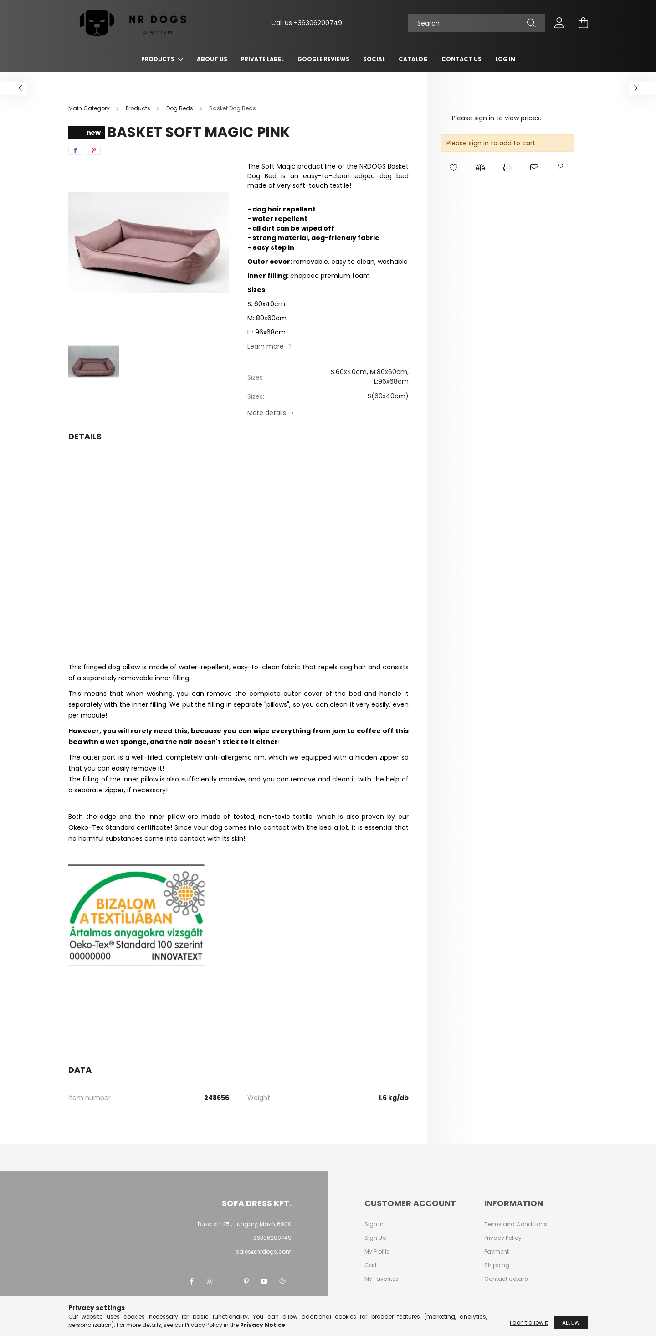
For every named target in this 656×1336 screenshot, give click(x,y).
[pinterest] (94, 150)
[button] (454, 168)
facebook (191, 1281)
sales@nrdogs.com (264, 1251)
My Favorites (381, 1279)
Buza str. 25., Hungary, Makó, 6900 (245, 1224)
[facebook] (75, 150)
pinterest (246, 1281)
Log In (505, 59)
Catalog (413, 59)
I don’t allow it (529, 1322)
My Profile (377, 1252)
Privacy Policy (503, 1238)
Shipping (496, 1265)
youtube (264, 1281)
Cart (370, 1265)
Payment (496, 1252)
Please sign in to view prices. (496, 118)
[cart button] (583, 23)
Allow (571, 1322)
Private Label (262, 59)
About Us (212, 59)
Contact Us (461, 59)
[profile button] (559, 23)
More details (266, 412)
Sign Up (375, 1238)
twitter (228, 1281)
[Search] (476, 23)
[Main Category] (89, 108)
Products (158, 59)
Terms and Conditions (515, 1224)
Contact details (506, 1279)
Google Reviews (323, 59)
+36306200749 (318, 22)
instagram (209, 1281)
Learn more (265, 346)
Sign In (374, 1224)
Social (374, 59)
